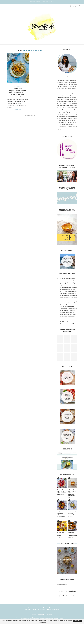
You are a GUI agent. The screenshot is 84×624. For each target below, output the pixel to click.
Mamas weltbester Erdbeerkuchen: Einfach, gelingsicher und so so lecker (61, 492)
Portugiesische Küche (36, 6)
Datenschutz (41, 614)
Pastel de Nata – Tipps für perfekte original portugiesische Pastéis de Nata (72, 492)
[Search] (79, 6)
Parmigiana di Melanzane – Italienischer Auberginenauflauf (61, 514)
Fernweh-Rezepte (23, 6)
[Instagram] (36, 608)
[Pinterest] (73, 6)
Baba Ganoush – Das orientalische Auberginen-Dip (72, 513)
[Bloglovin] (77, 6)
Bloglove (51, 1)
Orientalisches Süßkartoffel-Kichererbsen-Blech (72, 534)
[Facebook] (70, 6)
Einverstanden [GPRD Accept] (78, 620)
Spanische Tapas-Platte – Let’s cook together (61, 534)
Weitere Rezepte (49, 6)
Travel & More (60, 6)
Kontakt (38, 1)
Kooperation (45, 1)
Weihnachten (13, 6)
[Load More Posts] (30, 115)
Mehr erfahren (42, 622)
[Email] (75, 6)
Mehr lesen (18, 109)
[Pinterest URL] (60, 339)
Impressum (49, 614)
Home (6, 6)
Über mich (32, 1)
